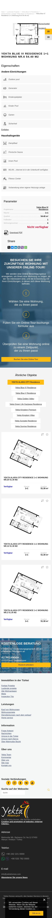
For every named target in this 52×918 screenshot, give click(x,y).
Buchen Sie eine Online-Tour (26, 359)
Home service (7, 718)
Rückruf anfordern (26, 665)
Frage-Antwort (7, 731)
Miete (3, 694)
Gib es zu (36, 913)
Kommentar (6, 757)
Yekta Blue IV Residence (30, 12)
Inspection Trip (7, 697)
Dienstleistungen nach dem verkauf (16, 715)
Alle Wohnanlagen (9, 691)
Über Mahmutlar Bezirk (11, 742)
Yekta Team (6, 755)
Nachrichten (6, 733)
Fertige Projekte (8, 686)
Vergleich (42, 28)
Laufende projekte (9, 688)
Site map (5, 763)
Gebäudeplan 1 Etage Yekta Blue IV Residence (17, 14)
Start (3, 12)
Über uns (5, 760)
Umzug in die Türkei (9, 736)
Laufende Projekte (13, 12)
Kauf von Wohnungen (10, 710)
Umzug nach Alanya (9, 739)
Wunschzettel (44, 24)
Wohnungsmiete (8, 712)
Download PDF (16, 233)
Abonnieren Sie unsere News (14, 877)
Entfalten (5, 130)
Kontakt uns (6, 766)
